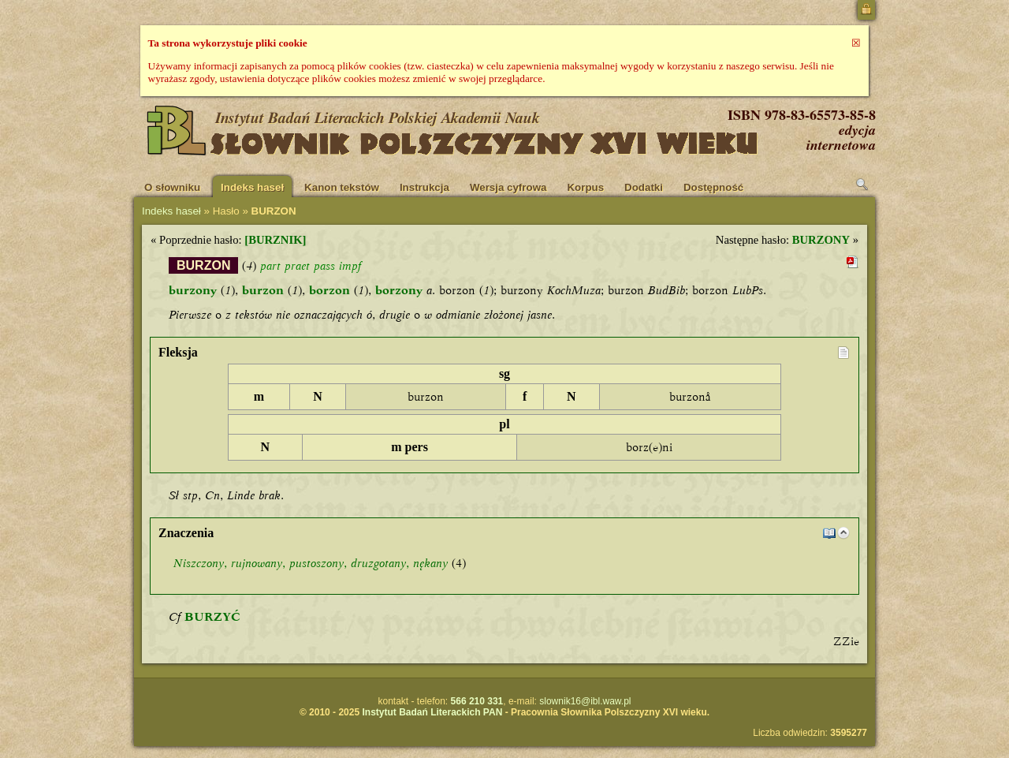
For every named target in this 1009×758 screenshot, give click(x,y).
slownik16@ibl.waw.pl (585, 701)
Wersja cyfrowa (508, 187)
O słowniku (172, 187)
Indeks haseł (252, 187)
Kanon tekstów (341, 187)
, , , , (310, 563)
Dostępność (713, 187)
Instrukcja (424, 187)
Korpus (585, 187)
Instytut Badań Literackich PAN (432, 712)
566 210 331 (477, 701)
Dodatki (643, 187)
